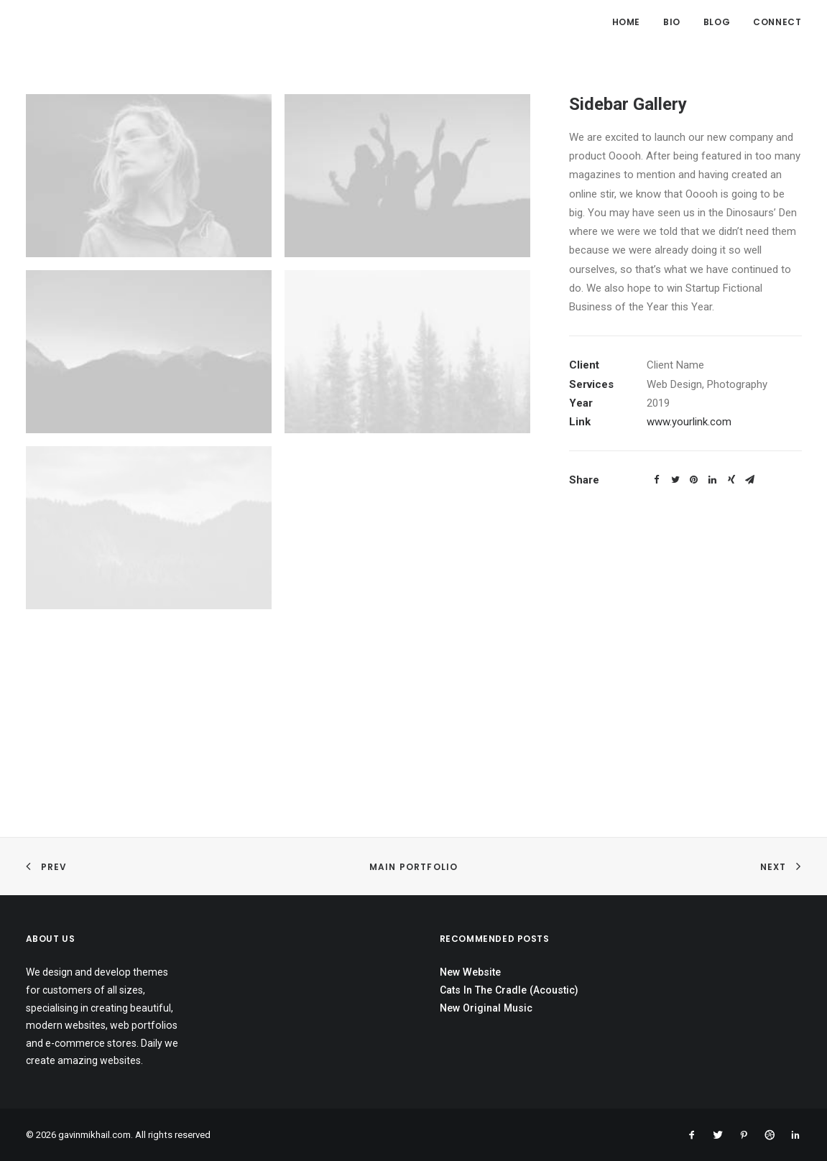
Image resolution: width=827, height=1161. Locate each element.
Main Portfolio (413, 867)
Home (626, 22)
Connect (777, 22)
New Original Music (486, 1008)
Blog (716, 22)
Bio (671, 22)
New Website (470, 972)
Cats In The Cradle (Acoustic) (509, 990)
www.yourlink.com (689, 421)
